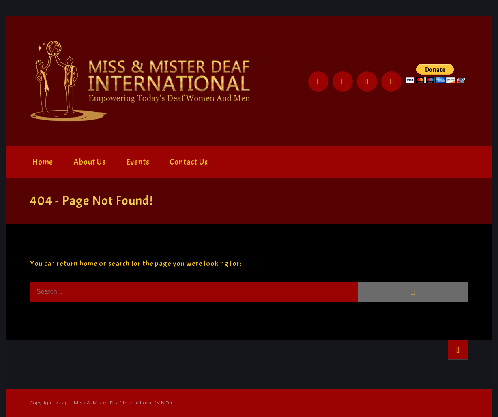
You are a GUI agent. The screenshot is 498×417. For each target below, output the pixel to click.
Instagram (367, 81)
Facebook (318, 81)
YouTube (391, 81)
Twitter (343, 81)
